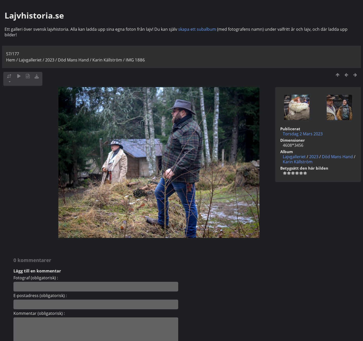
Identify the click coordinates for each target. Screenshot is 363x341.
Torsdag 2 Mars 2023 (303, 134)
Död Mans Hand (73, 60)
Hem (10, 60)
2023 (49, 60)
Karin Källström (107, 60)
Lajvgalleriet (30, 60)
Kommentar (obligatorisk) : (39, 313)
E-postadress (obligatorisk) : (40, 295)
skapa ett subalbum (197, 29)
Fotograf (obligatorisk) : (35, 278)
